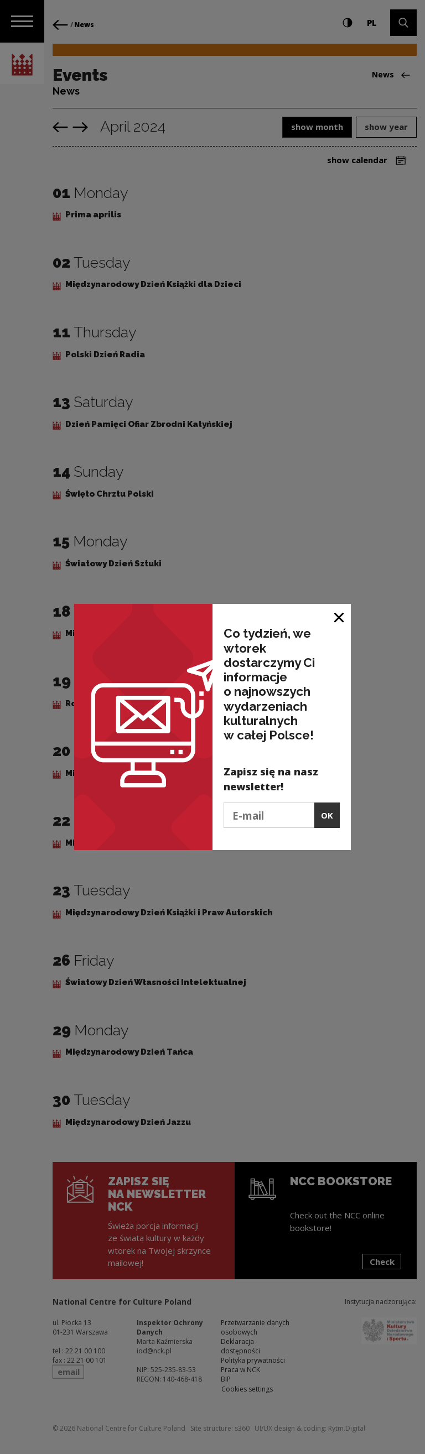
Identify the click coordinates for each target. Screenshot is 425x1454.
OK (327, 815)
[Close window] (339, 616)
